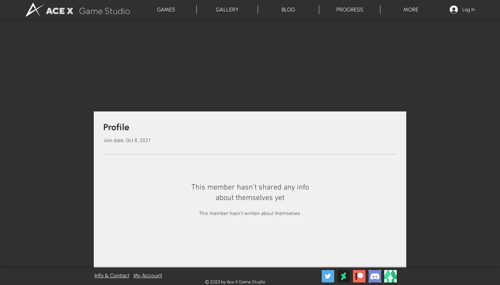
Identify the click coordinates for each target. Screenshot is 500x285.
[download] (390, 276)
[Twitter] (328, 276)
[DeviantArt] (343, 276)
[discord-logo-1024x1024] (375, 276)
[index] (359, 276)
